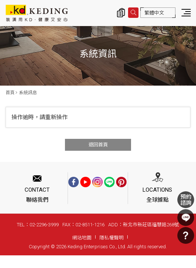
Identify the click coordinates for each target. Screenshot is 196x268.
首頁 (10, 92)
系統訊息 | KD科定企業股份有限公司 (37, 13)
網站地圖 (81, 237)
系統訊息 (28, 92)
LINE (185, 217)
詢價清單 (121, 12)
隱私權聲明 (111, 237)
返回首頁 (98, 144)
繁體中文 (154, 13)
